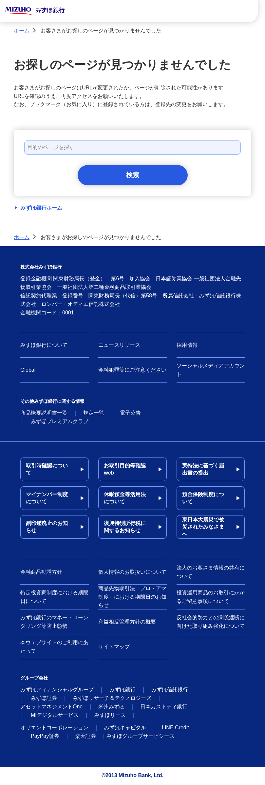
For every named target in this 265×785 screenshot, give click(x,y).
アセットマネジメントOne (51, 707)
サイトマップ (114, 647)
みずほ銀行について (43, 345)
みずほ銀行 (122, 690)
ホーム (21, 30)
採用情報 (187, 345)
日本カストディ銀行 (163, 707)
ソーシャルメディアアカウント (211, 371)
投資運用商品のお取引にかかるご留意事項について (211, 597)
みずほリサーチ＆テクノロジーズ (112, 698)
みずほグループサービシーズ (140, 736)
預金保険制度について (203, 498)
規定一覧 (93, 413)
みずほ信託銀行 (169, 690)
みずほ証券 (44, 698)
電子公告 (130, 413)
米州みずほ (111, 707)
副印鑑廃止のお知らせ (47, 527)
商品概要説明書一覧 (43, 413)
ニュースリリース (119, 345)
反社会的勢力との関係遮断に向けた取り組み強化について (211, 622)
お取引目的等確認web (125, 469)
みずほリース (110, 716)
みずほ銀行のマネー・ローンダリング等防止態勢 (54, 622)
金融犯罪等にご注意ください (132, 370)
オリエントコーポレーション (54, 728)
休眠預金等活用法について (125, 498)
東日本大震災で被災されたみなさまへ (203, 527)
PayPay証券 (45, 736)
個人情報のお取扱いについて (132, 572)
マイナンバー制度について (47, 498)
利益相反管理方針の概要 (127, 622)
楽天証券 (85, 736)
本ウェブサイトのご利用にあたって (54, 647)
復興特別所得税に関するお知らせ (125, 527)
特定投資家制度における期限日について (54, 597)
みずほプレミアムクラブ (59, 422)
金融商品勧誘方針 (41, 572)
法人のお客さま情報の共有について (211, 573)
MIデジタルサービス (55, 716)
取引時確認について (47, 469)
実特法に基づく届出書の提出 (203, 469)
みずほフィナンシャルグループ (57, 690)
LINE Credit (175, 728)
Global (27, 370)
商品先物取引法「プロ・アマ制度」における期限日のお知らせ (132, 597)
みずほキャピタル (125, 728)
